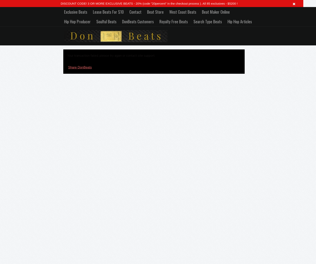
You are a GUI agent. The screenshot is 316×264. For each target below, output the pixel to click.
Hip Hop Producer (77, 21)
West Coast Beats (182, 12)
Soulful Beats (106, 21)
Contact (135, 12)
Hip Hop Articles (240, 21)
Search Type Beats (207, 21)
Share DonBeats (80, 67)
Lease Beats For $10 (108, 12)
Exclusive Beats (75, 12)
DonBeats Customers (138, 21)
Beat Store (155, 12)
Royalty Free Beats (173, 21)
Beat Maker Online (216, 12)
